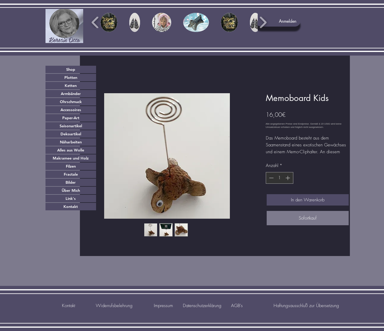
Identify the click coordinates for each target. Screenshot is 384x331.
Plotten (70, 77)
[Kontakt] (68, 306)
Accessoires (70, 109)
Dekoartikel (70, 133)
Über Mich (71, 190)
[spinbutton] (279, 177)
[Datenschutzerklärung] (202, 306)
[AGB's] (237, 306)
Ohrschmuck (71, 101)
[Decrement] (271, 177)
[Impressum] (163, 306)
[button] (312, 20)
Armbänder (71, 93)
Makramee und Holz (71, 158)
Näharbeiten (71, 142)
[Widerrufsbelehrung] (114, 306)
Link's (71, 198)
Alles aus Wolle (70, 150)
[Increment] (288, 177)
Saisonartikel (71, 125)
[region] (64, 26)
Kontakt (70, 206)
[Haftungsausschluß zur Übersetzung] (306, 306)
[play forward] (263, 22)
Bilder (71, 182)
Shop (70, 69)
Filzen (71, 166)
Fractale (71, 174)
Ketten (71, 85)
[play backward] (95, 22)
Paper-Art (70, 117)
